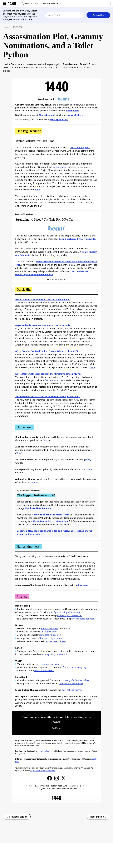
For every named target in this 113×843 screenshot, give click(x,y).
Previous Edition (17, 816)
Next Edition (98, 816)
